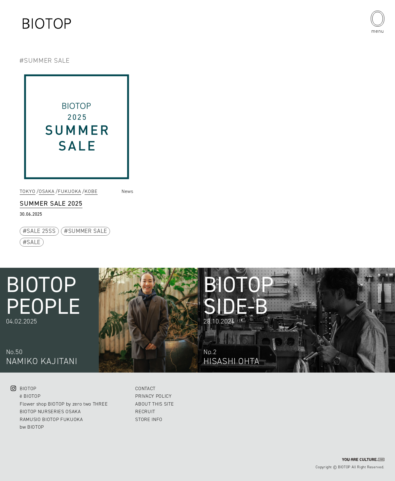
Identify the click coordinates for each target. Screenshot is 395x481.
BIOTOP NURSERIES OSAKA (50, 411)
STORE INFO (148, 419)
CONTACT (145, 388)
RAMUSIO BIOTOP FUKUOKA (51, 419)
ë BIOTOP (30, 396)
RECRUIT (145, 411)
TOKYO (27, 191)
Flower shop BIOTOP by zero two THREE (64, 404)
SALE (33, 242)
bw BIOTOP (32, 427)
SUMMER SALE (87, 231)
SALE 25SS (41, 231)
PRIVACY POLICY (153, 396)
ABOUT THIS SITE (154, 404)
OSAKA (47, 191)
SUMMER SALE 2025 (51, 203)
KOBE (91, 191)
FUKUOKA (69, 191)
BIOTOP (28, 388)
